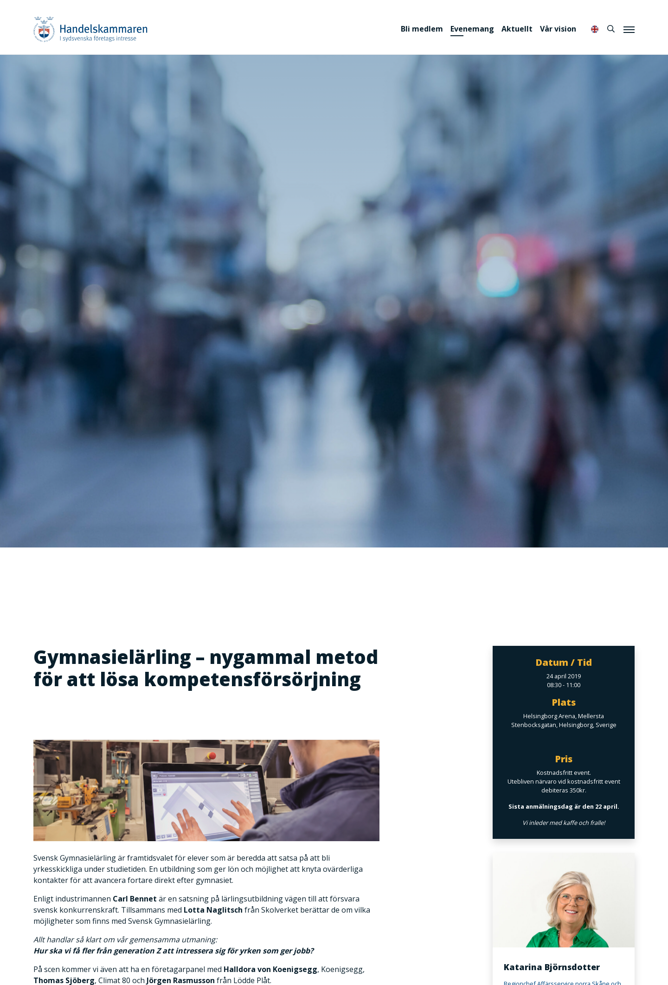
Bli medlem (422, 29)
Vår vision (558, 29)
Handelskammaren (90, 29)
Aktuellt (517, 29)
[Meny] (629, 29)
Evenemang (472, 29)
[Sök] (611, 28)
